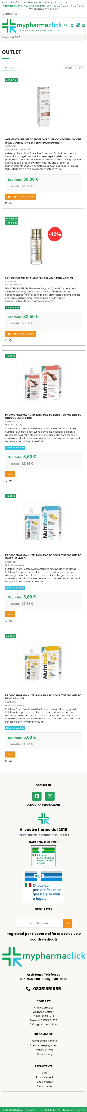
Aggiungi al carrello (21, 196)
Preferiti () (9, 13)
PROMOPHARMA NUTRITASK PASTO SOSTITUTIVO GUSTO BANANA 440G (43, 697)
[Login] (72, 25)
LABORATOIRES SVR (13, 284)
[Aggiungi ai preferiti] (7, 203)
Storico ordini (44, 1086)
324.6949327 (43, 9)
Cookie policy (44, 1054)
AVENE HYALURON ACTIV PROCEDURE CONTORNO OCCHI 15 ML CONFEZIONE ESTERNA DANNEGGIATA (43, 141)
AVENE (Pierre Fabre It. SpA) (17, 149)
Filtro (9, 67)
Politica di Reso (44, 1049)
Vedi (10, 474)
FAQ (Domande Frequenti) (26, 2)
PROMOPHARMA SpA (14, 425)
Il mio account (44, 1077)
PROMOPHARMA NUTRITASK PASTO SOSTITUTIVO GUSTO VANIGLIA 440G (43, 557)
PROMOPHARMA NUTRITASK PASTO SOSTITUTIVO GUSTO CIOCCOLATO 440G (43, 416)
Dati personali (45, 1081)
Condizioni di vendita (44, 1040)
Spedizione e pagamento (44, 1045)
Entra (45, 1072)
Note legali (50, 2)
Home (63, 2)
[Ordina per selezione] (70, 67)
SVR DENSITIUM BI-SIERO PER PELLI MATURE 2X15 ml (39, 278)
